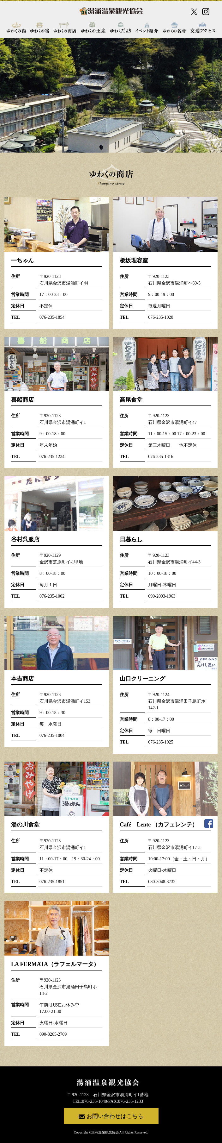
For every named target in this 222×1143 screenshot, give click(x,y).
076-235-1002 (51, 596)
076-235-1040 (94, 1101)
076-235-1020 (160, 317)
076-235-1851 (51, 881)
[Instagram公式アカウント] (205, 11)
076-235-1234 (51, 456)
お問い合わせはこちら (111, 1116)
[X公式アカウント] (194, 12)
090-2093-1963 (161, 596)
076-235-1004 (51, 735)
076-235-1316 (160, 456)
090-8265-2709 (53, 1034)
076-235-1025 (160, 742)
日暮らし (131, 539)
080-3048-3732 (161, 881)
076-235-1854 (51, 317)
